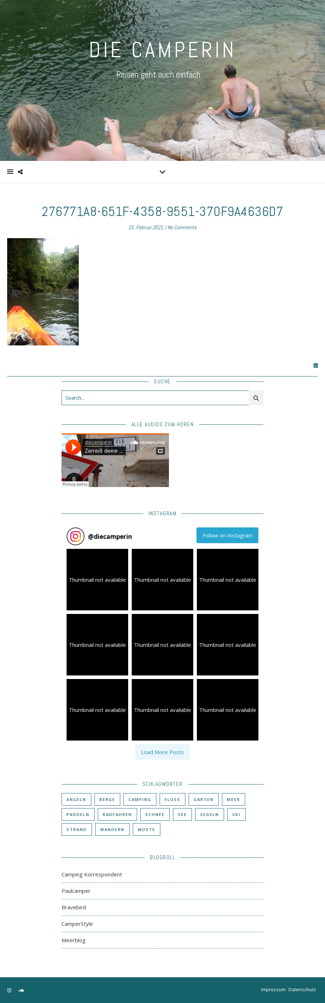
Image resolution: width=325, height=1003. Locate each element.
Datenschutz (302, 989)
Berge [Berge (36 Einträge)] (107, 799)
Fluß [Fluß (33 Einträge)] (172, 799)
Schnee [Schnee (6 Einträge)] (155, 814)
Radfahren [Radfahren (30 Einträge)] (117, 814)
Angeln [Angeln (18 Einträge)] (76, 799)
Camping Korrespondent (92, 874)
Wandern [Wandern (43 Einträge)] (112, 829)
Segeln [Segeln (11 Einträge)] (209, 814)
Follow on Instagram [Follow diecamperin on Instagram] (228, 535)
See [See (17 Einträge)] (182, 814)
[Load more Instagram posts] (162, 752)
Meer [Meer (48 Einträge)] (233, 799)
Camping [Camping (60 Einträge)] (139, 799)
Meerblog (74, 940)
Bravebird (74, 907)
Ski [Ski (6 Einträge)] (236, 814)
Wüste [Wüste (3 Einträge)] (146, 829)
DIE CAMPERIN (162, 50)
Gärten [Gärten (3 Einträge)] (204, 799)
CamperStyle (77, 923)
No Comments (182, 227)
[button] (97, 579)
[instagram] (9, 990)
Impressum (273, 989)
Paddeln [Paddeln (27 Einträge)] (78, 814)
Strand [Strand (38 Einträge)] (77, 829)
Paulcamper (76, 890)
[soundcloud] (21, 990)
